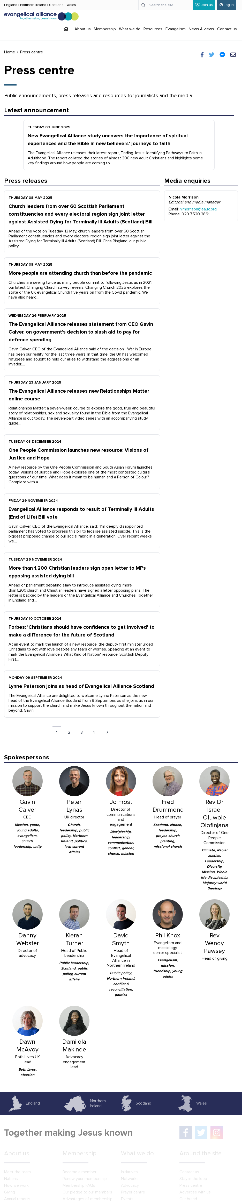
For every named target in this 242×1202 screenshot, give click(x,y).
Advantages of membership (87, 1198)
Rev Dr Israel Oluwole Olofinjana (214, 813)
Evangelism (175, 29)
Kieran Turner (74, 939)
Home (9, 52)
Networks (130, 1178)
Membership (105, 29)
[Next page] (107, 732)
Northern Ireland (33, 5)
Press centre (190, 1185)
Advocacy (130, 1185)
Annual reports (17, 1198)
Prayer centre (133, 1192)
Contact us (227, 29)
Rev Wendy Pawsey (214, 943)
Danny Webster (27, 939)
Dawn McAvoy (27, 1045)
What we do (129, 29)
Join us (204, 5)
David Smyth (121, 939)
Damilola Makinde (74, 1045)
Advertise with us (195, 1192)
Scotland (56, 5)
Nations (11, 1178)
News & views (201, 29)
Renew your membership (85, 1178)
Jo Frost (121, 802)
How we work (16, 1185)
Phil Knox (167, 935)
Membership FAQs (79, 1185)
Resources (152, 29)
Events (127, 1198)
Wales (71, 5)
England (10, 5)
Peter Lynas (74, 806)
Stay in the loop (193, 1178)
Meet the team (17, 1172)
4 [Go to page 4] (94, 732)
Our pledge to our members (87, 1192)
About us (82, 29)
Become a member (79, 1172)
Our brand (188, 1198)
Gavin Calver (27, 806)
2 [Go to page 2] (69, 732)
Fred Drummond (168, 806)
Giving (9, 1192)
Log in (226, 5)
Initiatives (129, 1172)
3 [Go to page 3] (81, 732)
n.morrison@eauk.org (198, 209)
